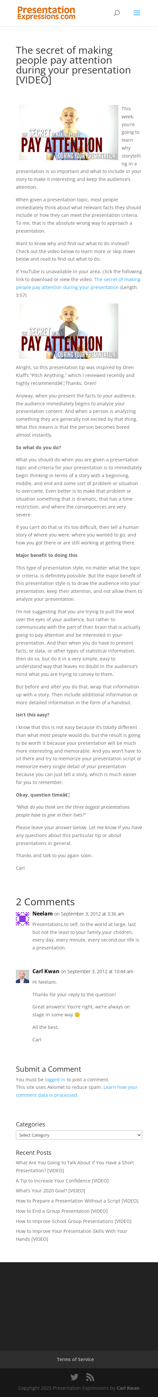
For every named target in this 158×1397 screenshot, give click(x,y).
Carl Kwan (45, 971)
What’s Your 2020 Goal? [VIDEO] (50, 1190)
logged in (55, 1079)
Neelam (42, 913)
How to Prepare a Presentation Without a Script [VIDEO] (77, 1201)
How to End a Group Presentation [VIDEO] (62, 1211)
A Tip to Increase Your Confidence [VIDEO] (62, 1181)
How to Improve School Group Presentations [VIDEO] (74, 1221)
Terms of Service (75, 1359)
